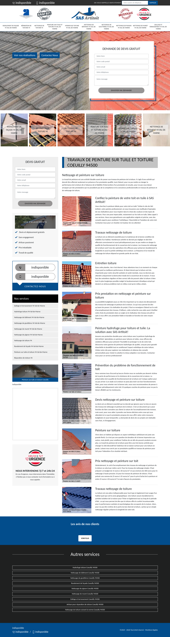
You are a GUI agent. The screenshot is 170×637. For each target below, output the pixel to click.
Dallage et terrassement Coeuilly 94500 (84, 599)
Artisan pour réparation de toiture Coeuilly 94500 (85, 604)
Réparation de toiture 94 (26, 27)
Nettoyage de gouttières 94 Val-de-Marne (106, 27)
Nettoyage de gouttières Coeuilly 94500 (85, 578)
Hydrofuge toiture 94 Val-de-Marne (72, 27)
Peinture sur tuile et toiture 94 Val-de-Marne (54, 27)
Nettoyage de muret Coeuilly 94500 (85, 594)
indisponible (21, 3)
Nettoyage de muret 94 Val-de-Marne (140, 27)
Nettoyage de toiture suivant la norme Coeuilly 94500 (85, 610)
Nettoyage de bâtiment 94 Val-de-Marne (89, 27)
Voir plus (85, 538)
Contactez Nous (49, 55)
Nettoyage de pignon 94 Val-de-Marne (123, 27)
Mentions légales (151, 630)
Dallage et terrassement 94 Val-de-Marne (158, 27)
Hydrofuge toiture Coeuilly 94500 (85, 567)
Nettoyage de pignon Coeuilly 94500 (85, 588)
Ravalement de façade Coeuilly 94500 (85, 583)
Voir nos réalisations (24, 55)
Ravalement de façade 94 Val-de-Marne (11, 27)
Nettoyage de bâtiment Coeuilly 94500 (85, 573)
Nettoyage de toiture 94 (39, 27)
